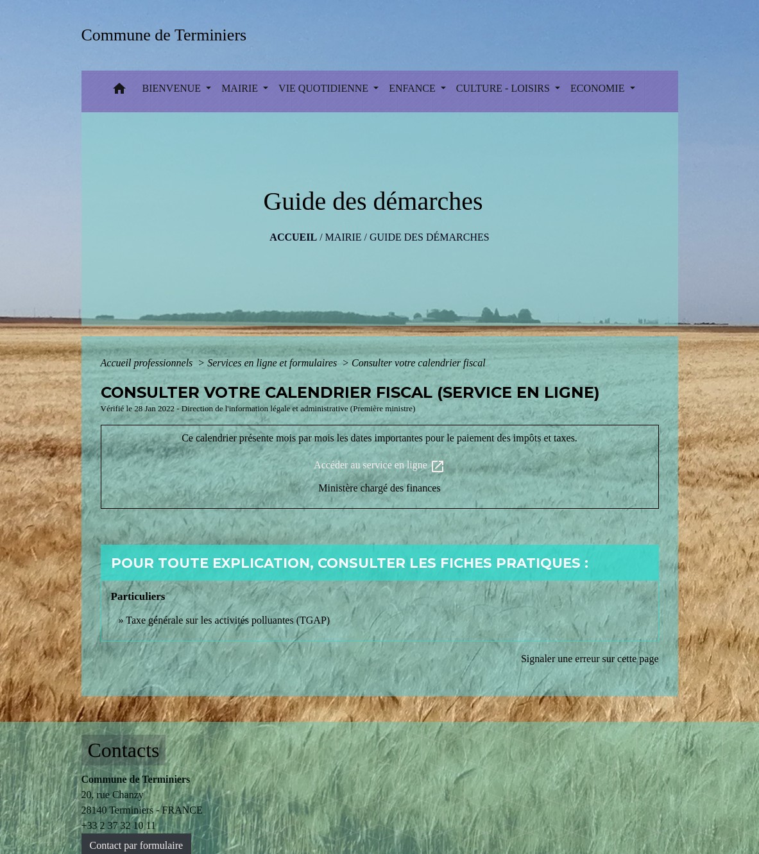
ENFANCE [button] (413, 88)
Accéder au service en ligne (379, 466)
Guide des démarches (430, 237)
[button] (119, 91)
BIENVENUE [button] (173, 88)
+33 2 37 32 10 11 (118, 825)
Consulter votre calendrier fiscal (419, 362)
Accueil (293, 237)
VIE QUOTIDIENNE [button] (324, 88)
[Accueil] (168, 35)
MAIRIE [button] (240, 88)
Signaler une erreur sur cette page (590, 658)
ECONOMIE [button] (598, 88)
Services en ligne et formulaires (273, 362)
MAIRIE (343, 237)
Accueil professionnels (148, 362)
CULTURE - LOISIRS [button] (504, 88)
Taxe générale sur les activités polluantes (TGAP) (228, 620)
